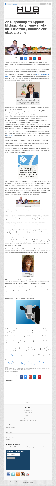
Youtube (28, 474)
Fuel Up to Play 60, (30, 238)
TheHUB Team (9, 432)
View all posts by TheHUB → (13, 371)
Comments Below (21, 36)
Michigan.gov (13, 355)
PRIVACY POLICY (24, 420)
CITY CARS (28, 402)
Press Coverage (10, 437)
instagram (23, 474)
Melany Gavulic (9, 362)
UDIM (27, 295)
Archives (8, 439)
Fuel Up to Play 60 (32, 360)
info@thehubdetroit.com (28, 418)
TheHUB (8, 36)
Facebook (8, 474)
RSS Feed (18, 474)
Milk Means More (32, 362)
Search (35, 4)
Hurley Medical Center (44, 360)
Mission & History (10, 427)
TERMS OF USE (32, 420)
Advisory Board (10, 430)
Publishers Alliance (11, 434)
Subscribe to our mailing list (15, 451)
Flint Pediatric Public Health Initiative (17, 360)
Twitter (13, 474)
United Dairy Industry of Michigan (27, 364)
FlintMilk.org (40, 295)
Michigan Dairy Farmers (20, 362)
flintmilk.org (9, 135)
